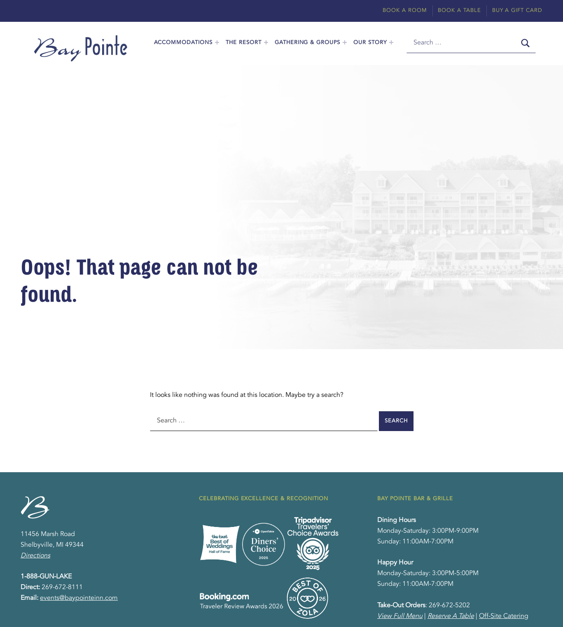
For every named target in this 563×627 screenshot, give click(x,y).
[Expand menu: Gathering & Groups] (345, 42)
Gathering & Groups (307, 42)
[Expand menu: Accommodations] (217, 42)
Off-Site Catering (503, 616)
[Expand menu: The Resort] (266, 42)
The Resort (244, 42)
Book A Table (459, 10)
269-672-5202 (449, 605)
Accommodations (183, 42)
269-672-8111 (62, 587)
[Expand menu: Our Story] (391, 42)
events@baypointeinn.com (79, 598)
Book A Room (405, 10)
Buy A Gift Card (517, 10)
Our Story (370, 42)
